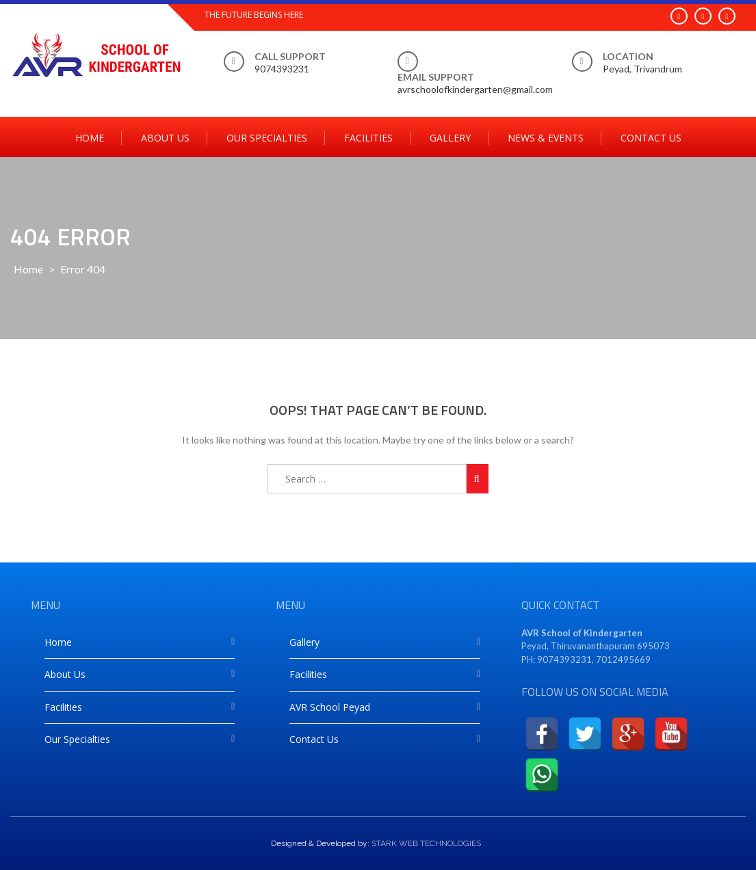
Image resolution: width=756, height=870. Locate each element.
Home (89, 137)
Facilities (368, 137)
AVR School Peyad (329, 707)
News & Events (546, 137)
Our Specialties (266, 137)
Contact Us (651, 137)
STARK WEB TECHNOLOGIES (426, 843)
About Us (165, 137)
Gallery (450, 137)
